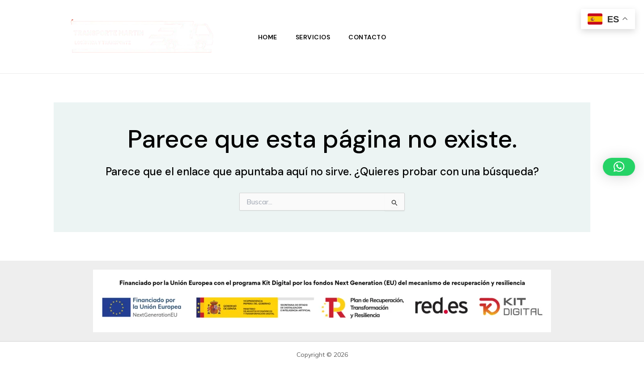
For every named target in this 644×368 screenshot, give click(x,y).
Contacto (368, 37)
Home (266, 37)
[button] (619, 167)
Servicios (313, 37)
